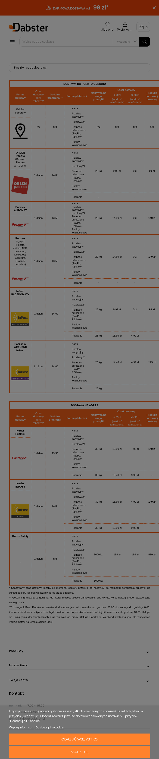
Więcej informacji (21, 727)
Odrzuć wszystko (79, 739)
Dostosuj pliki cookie (49, 727)
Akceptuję (80, 752)
